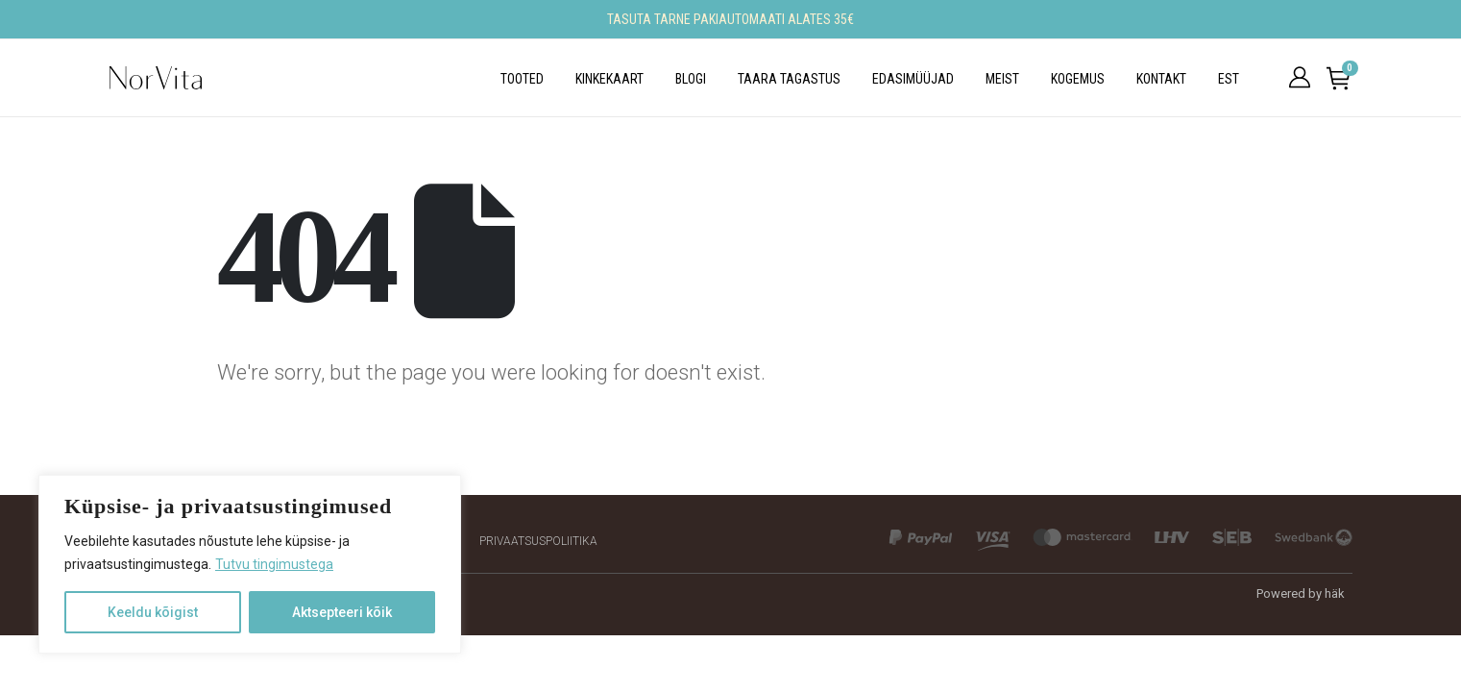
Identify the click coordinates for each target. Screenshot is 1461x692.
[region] (249, 564)
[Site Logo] (156, 77)
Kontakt (1161, 78)
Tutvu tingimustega (274, 564)
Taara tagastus (789, 78)
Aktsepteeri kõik (342, 612)
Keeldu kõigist (153, 612)
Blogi (690, 78)
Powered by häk (1300, 593)
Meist (1002, 78)
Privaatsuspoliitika (538, 541)
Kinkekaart (609, 78)
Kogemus (1078, 78)
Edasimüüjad (913, 78)
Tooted (522, 78)
